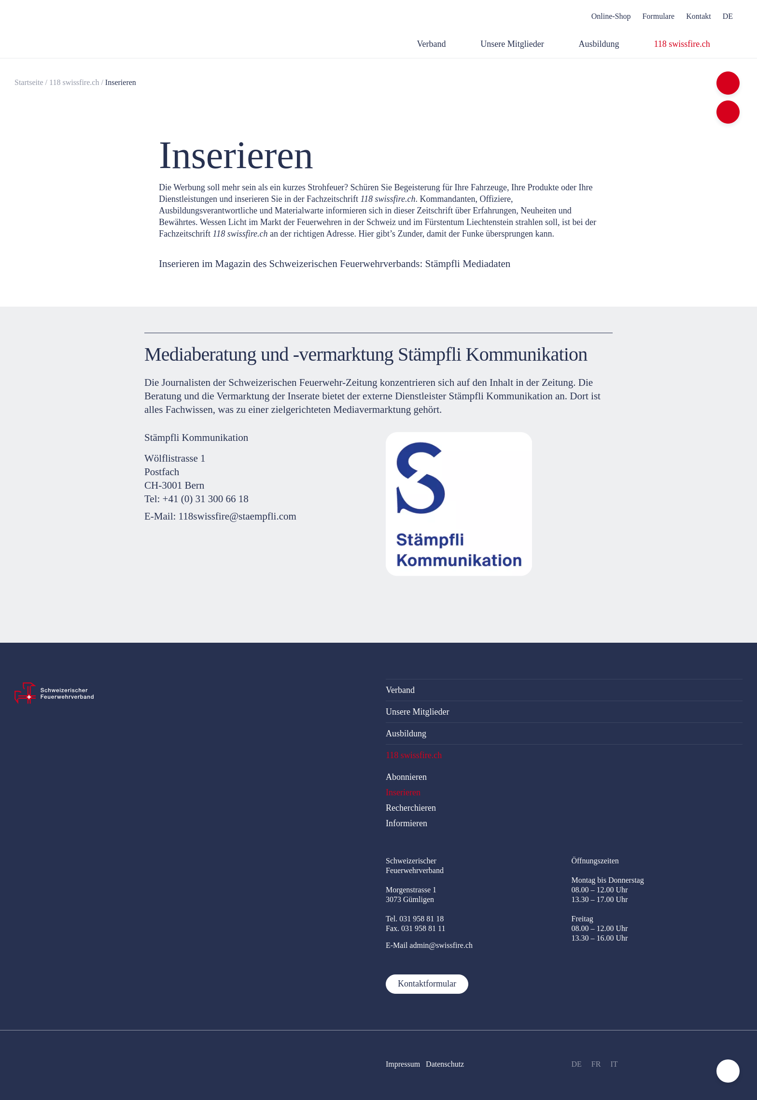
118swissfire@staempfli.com (237, 516)
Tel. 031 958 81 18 (415, 919)
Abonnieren (406, 777)
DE (577, 1064)
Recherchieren (411, 808)
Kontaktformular (427, 983)
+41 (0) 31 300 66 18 (206, 499)
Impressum (403, 1064)
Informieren (406, 823)
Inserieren (120, 82)
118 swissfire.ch (74, 82)
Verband (400, 690)
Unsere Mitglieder (417, 712)
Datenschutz (445, 1064)
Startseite (28, 82)
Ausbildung (406, 733)
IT (613, 1064)
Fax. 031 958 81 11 (415, 928)
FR (596, 1064)
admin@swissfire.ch (441, 945)
